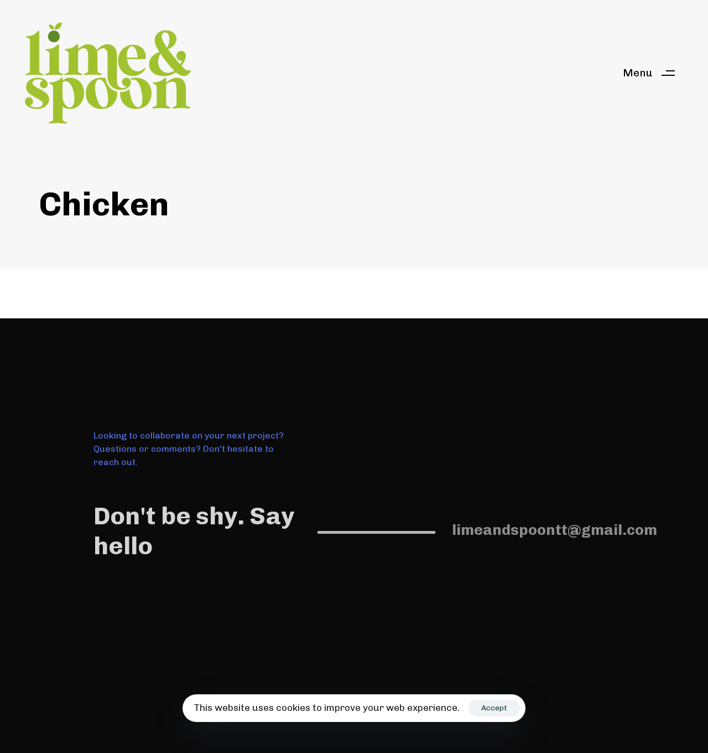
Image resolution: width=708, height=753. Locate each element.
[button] (653, 73)
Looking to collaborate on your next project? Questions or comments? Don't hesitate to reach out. (188, 448)
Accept (494, 708)
